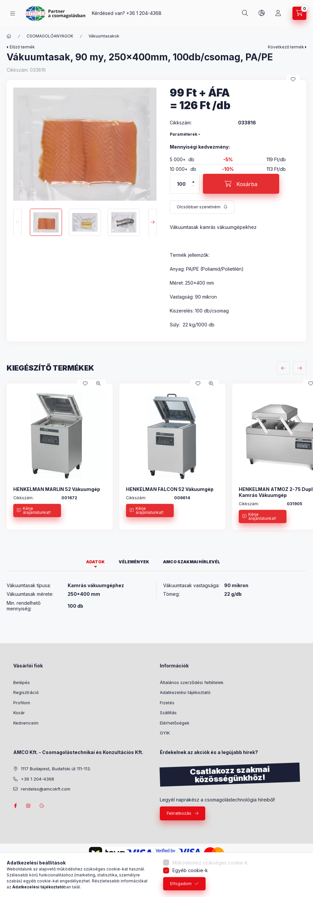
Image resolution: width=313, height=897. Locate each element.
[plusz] (193, 179)
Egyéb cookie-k (190, 870)
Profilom (21, 702)
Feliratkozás (179, 813)
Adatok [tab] (95, 561)
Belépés (21, 682)
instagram (28, 805)
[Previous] (17, 222)
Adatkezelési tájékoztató (185, 692)
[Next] (152, 222)
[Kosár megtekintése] (299, 13)
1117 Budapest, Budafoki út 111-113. (56, 768)
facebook (15, 805)
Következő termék (286, 46)
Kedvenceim (25, 722)
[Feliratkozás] (202, 207)
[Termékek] (13, 13)
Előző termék (22, 46)
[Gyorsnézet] (98, 383)
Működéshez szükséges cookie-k (210, 862)
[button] (84, 144)
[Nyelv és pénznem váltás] (261, 13)
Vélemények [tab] (134, 561)
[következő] (299, 368)
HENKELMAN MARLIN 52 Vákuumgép (56, 489)
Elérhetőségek (174, 722)
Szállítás (168, 712)
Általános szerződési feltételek (191, 682)
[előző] (283, 368)
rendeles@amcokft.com (45, 789)
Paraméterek (183, 134)
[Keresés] (245, 13)
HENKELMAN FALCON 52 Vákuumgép (170, 489)
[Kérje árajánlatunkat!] (37, 510)
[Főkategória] (9, 36)
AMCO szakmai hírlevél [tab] (191, 561)
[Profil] (278, 13)
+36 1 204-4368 (143, 13)
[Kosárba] (241, 184)
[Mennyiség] (181, 183)
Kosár (19, 712)
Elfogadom (181, 883)
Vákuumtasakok (104, 36)
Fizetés (167, 702)
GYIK (165, 732)
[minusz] (193, 188)
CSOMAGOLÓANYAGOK (50, 36)
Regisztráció (26, 692)
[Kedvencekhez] (293, 79)
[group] (156, 456)
